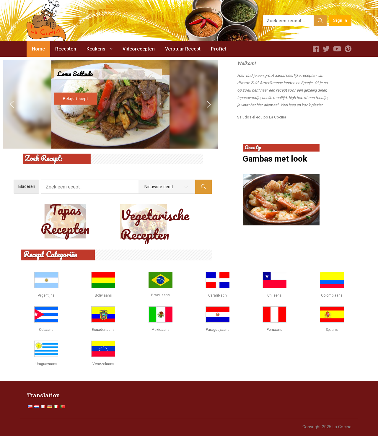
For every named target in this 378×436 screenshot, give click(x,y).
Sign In (340, 20)
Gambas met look (275, 159)
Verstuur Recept (183, 49)
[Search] (320, 20)
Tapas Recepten (65, 219)
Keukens (96, 49)
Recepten (65, 49)
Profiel (218, 49)
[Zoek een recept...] (289, 20)
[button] (12, 104)
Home (38, 49)
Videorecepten (139, 49)
